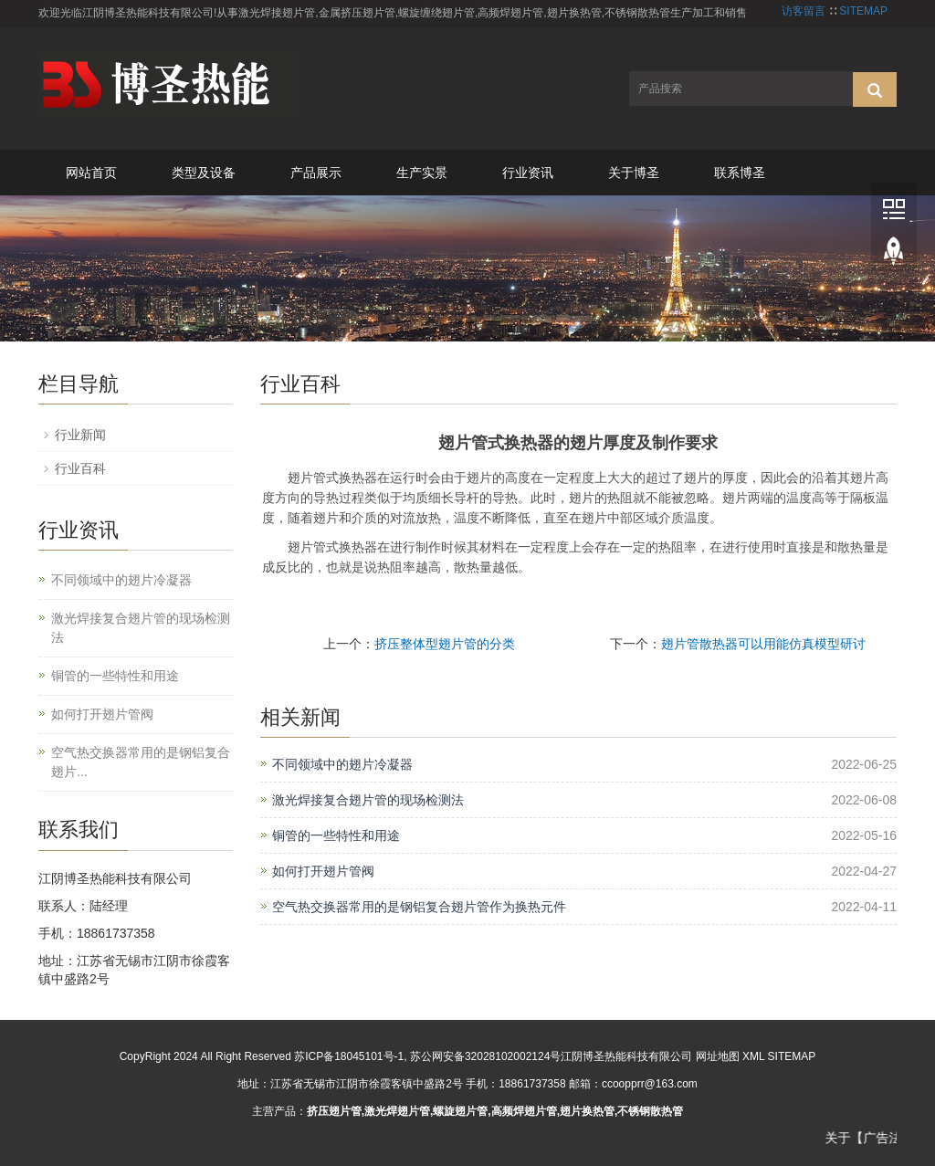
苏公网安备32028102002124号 (485, 1056)
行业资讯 (527, 172)
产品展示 (315, 172)
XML (753, 1056)
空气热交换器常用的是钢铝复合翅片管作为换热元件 (419, 906)
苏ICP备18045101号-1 (349, 1056)
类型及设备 (204, 172)
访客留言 (803, 11)
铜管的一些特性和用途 (336, 835)
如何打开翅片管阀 (323, 871)
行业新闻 (80, 434)
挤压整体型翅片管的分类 (444, 643)
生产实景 (421, 172)
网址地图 (718, 1056)
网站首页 (91, 172)
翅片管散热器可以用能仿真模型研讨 (763, 643)
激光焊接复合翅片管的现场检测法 (368, 800)
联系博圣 (739, 172)
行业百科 (80, 468)
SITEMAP (863, 11)
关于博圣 (633, 172)
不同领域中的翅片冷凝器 (342, 764)
